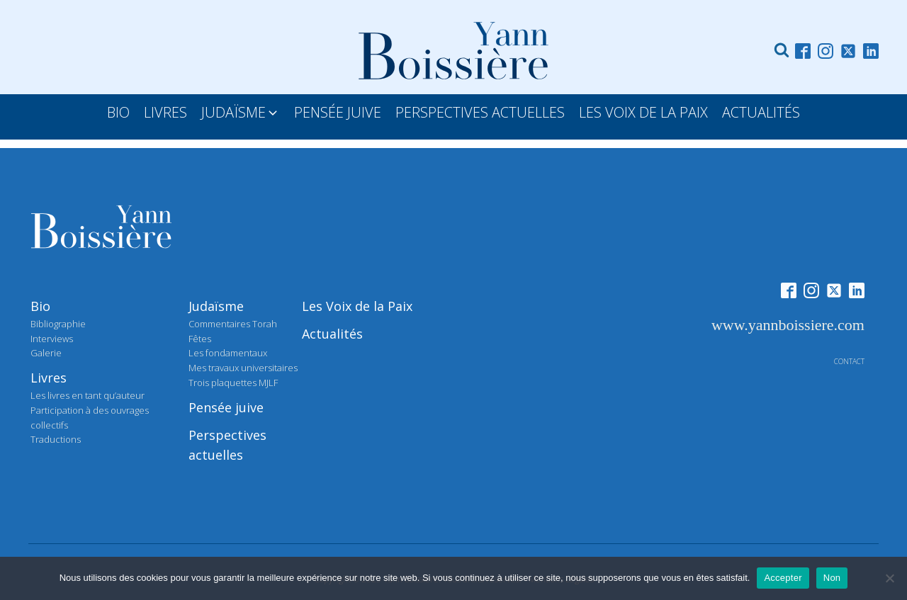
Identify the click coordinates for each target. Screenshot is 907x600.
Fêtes (199, 338)
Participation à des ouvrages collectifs (89, 417)
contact (849, 361)
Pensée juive (226, 407)
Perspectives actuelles (227, 445)
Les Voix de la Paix (357, 306)
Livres (48, 377)
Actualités (332, 333)
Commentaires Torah (232, 323)
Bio (40, 306)
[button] (240, 113)
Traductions (55, 439)
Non (832, 577)
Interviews (51, 338)
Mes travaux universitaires (243, 367)
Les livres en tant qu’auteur (87, 395)
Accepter (782, 577)
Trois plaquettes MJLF (233, 382)
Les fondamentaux (227, 352)
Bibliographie (58, 323)
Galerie (46, 352)
